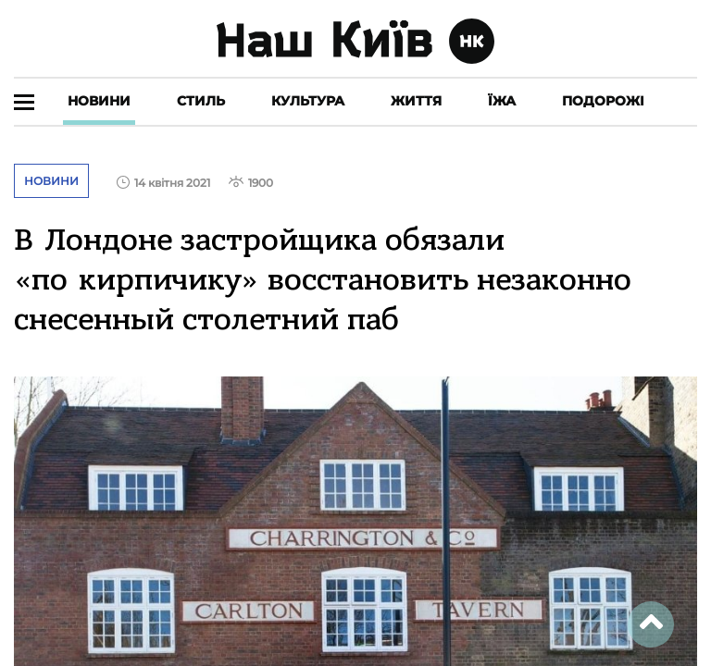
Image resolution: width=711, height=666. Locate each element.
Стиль (201, 100)
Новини (99, 100)
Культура (307, 100)
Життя (416, 100)
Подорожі (603, 100)
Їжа (502, 100)
